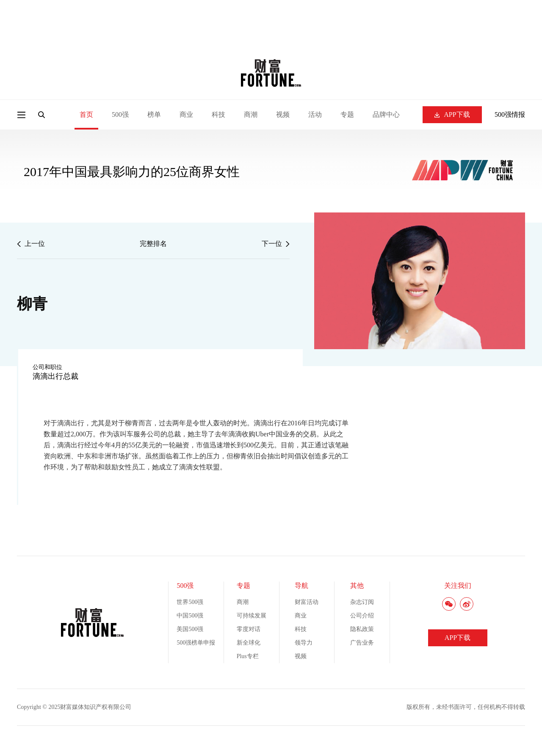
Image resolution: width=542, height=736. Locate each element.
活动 (315, 114)
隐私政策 (362, 629)
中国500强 (190, 615)
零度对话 (248, 629)
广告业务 (362, 643)
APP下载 (452, 114)
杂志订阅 (362, 602)
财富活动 (306, 602)
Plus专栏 (248, 656)
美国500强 (190, 629)
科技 (218, 114)
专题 (347, 114)
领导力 (303, 643)
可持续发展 (251, 615)
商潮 (250, 114)
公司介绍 (362, 615)
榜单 (154, 114)
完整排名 (153, 243)
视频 (283, 114)
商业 (186, 114)
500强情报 (510, 114)
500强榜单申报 (196, 643)
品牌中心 (386, 114)
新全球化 (248, 643)
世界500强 (190, 602)
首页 (86, 114)
